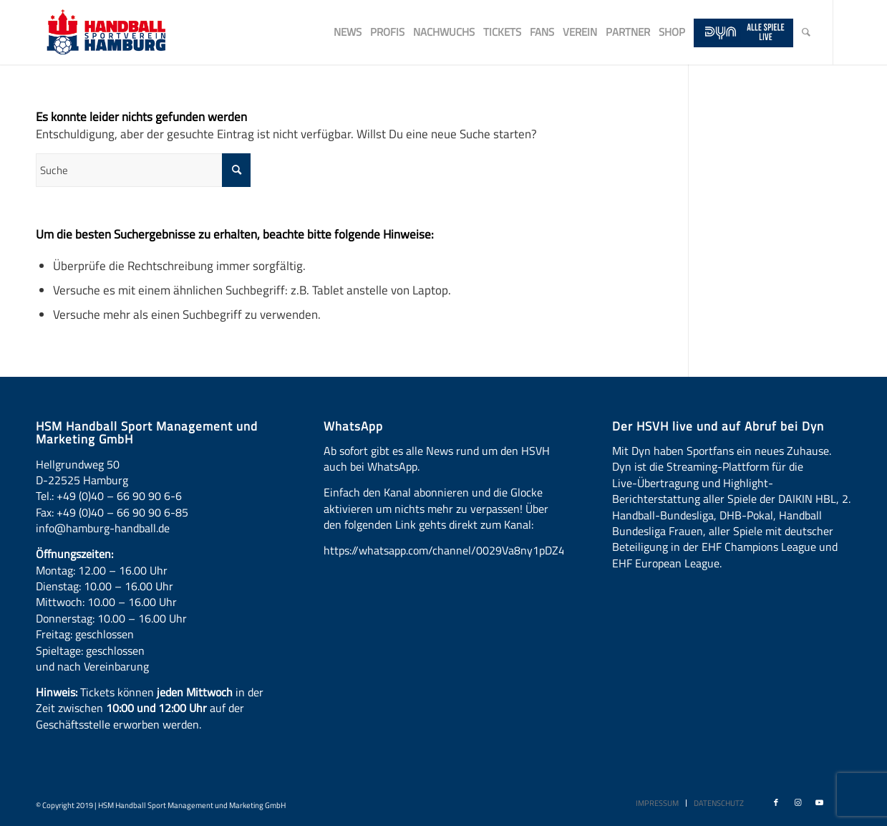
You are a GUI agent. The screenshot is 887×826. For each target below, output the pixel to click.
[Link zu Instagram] (797, 802)
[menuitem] (347, 32)
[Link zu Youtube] (819, 802)
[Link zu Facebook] (776, 802)
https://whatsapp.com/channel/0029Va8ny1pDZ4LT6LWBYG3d (476, 550)
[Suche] (806, 32)
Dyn (641, 450)
